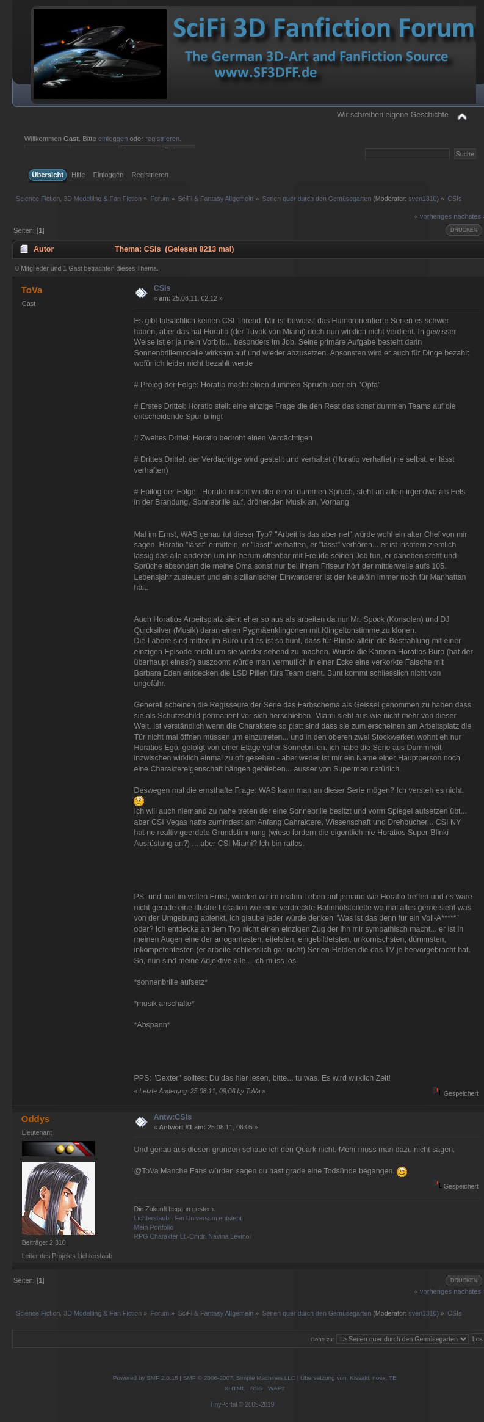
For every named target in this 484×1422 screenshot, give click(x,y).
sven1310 (422, 198)
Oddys (35, 1119)
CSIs (162, 288)
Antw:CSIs (173, 1117)
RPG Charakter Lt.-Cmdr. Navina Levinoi (192, 1236)
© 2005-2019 (256, 1404)
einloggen (113, 138)
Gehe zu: (322, 1339)
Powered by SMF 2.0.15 (145, 1377)
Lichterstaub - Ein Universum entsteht (188, 1218)
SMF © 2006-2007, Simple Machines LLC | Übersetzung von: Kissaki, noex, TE (290, 1377)
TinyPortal (223, 1404)
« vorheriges (433, 216)
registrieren (162, 138)
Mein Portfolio (153, 1227)
